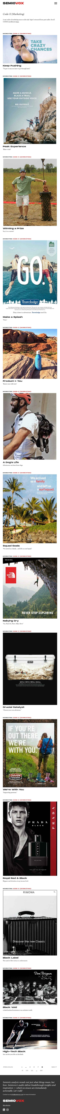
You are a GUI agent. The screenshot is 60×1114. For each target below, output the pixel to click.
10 (27, 1070)
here (17, 22)
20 (41, 1070)
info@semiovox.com (17, 1094)
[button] (55, 3)
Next (54, 1067)
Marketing (7, 33)
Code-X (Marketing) (22, 33)
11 (32, 1070)
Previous (8, 1067)
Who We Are (6, 1105)
